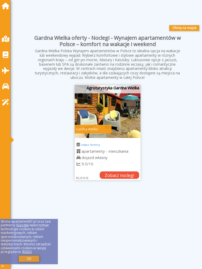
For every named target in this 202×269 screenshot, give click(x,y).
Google (22, 225)
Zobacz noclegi (119, 175)
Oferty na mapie (184, 28)
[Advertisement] (107, 230)
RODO (27, 251)
